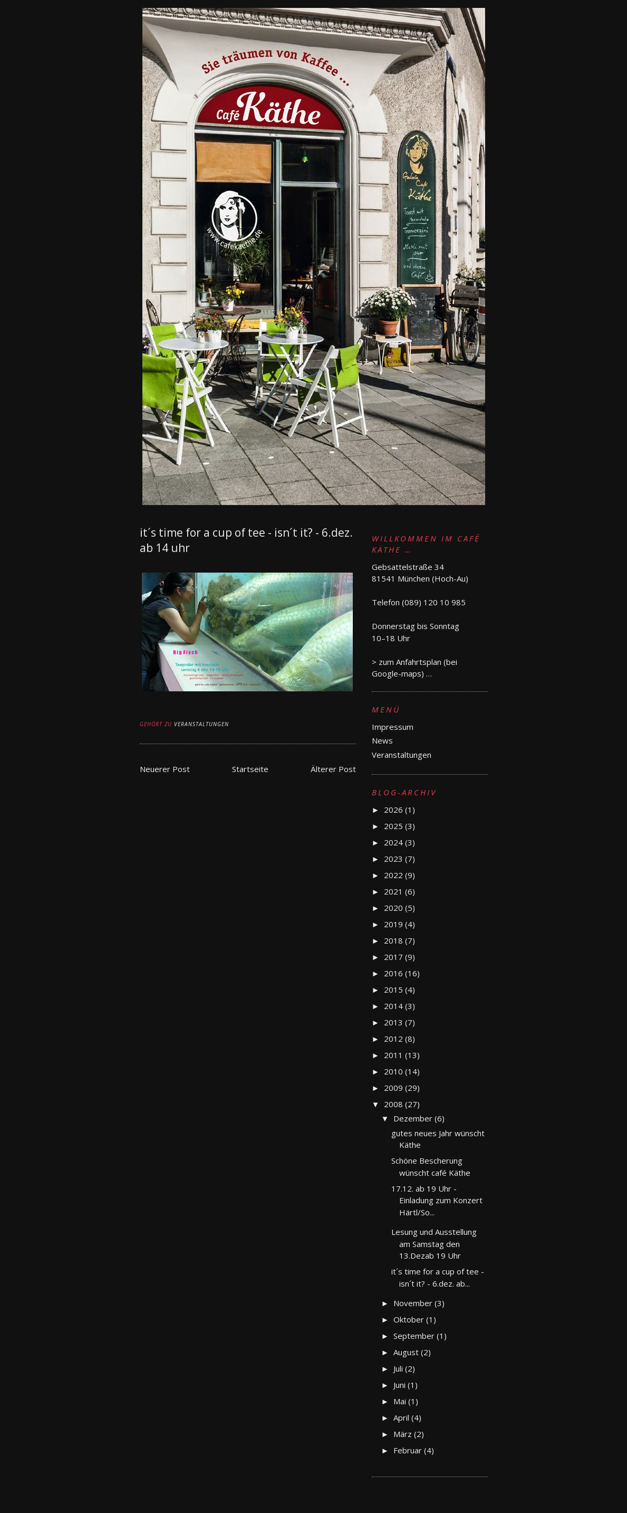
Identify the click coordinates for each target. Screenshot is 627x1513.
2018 (394, 940)
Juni (400, 1384)
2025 (394, 826)
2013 (394, 1022)
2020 (394, 907)
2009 (394, 1087)
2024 (394, 842)
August (407, 1352)
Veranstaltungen (201, 724)
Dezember (414, 1118)
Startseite (250, 769)
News (382, 740)
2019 (394, 924)
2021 (394, 891)
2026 (394, 809)
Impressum (392, 726)
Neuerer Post (165, 769)
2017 (394, 956)
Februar (408, 1450)
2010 (394, 1071)
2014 (394, 1006)
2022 (394, 875)
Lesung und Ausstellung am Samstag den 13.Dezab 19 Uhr (434, 1243)
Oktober (409, 1319)
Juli (399, 1368)
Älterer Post (333, 769)
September (415, 1335)
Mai (400, 1401)
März (403, 1434)
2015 (394, 989)
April (402, 1417)
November (414, 1303)
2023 (394, 858)
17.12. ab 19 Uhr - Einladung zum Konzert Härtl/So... (437, 1200)
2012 (394, 1038)
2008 (394, 1104)
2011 (394, 1055)
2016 (394, 973)
